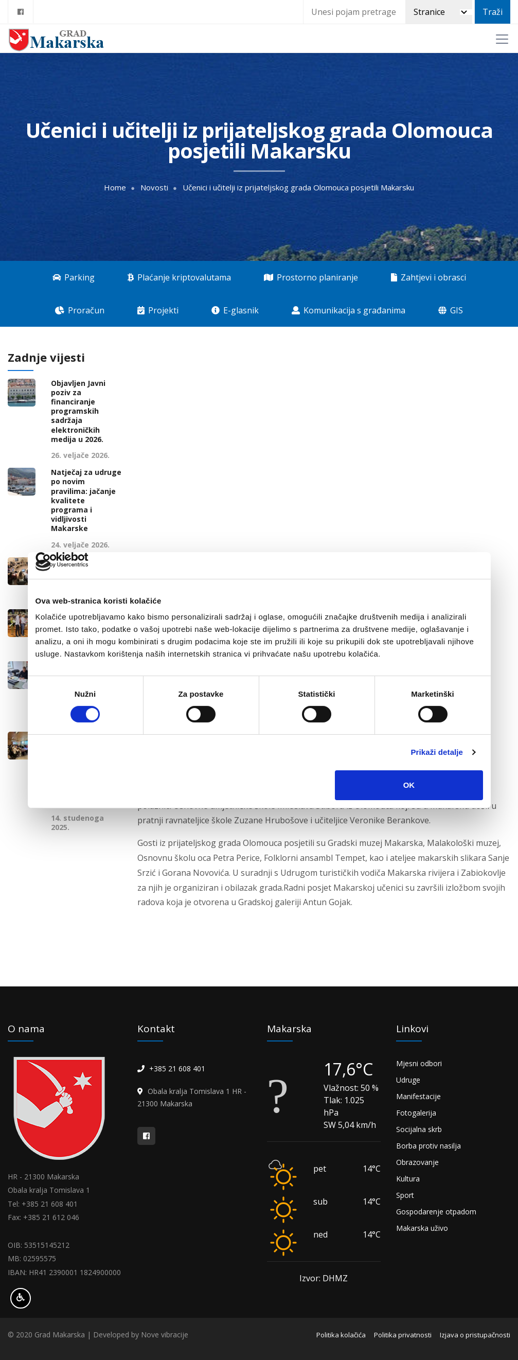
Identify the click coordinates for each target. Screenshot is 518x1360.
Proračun (79, 310)
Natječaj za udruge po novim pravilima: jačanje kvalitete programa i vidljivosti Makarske (86, 500)
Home (115, 187)
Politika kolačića (341, 1334)
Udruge (408, 1080)
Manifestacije (418, 1096)
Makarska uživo (422, 1228)
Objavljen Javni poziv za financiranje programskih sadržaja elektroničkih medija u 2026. (78, 411)
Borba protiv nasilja (428, 1146)
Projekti (157, 310)
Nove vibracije (164, 1334)
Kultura (408, 1179)
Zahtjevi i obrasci (428, 277)
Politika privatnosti (403, 1334)
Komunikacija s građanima (348, 310)
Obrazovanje (417, 1162)
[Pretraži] (438, 12)
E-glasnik (235, 310)
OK (409, 785)
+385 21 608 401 (177, 1068)
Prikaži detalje (437, 752)
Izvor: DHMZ (323, 1278)
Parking (73, 277)
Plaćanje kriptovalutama (179, 277)
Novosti (154, 187)
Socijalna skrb (419, 1129)
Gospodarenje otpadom (436, 1211)
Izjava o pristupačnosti (475, 1334)
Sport (405, 1195)
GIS (450, 310)
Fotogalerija (416, 1113)
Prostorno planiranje (311, 277)
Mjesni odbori (419, 1063)
